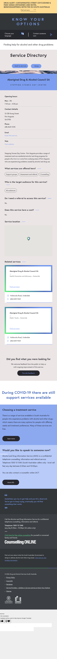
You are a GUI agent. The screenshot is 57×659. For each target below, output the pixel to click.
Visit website (9, 144)
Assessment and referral (28, 174)
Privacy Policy (10, 578)
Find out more (28, 9)
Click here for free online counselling (18, 535)
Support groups (11, 174)
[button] (28, 239)
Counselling (45, 174)
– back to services (20, 66)
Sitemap (8, 591)
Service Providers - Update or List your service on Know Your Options (28, 588)
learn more (11, 439)
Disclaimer (9, 585)
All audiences (10, 190)
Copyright (9, 581)
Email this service (11, 135)
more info (10, 482)
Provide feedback (28, 373)
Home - (35, 66)
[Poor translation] (7, 621)
